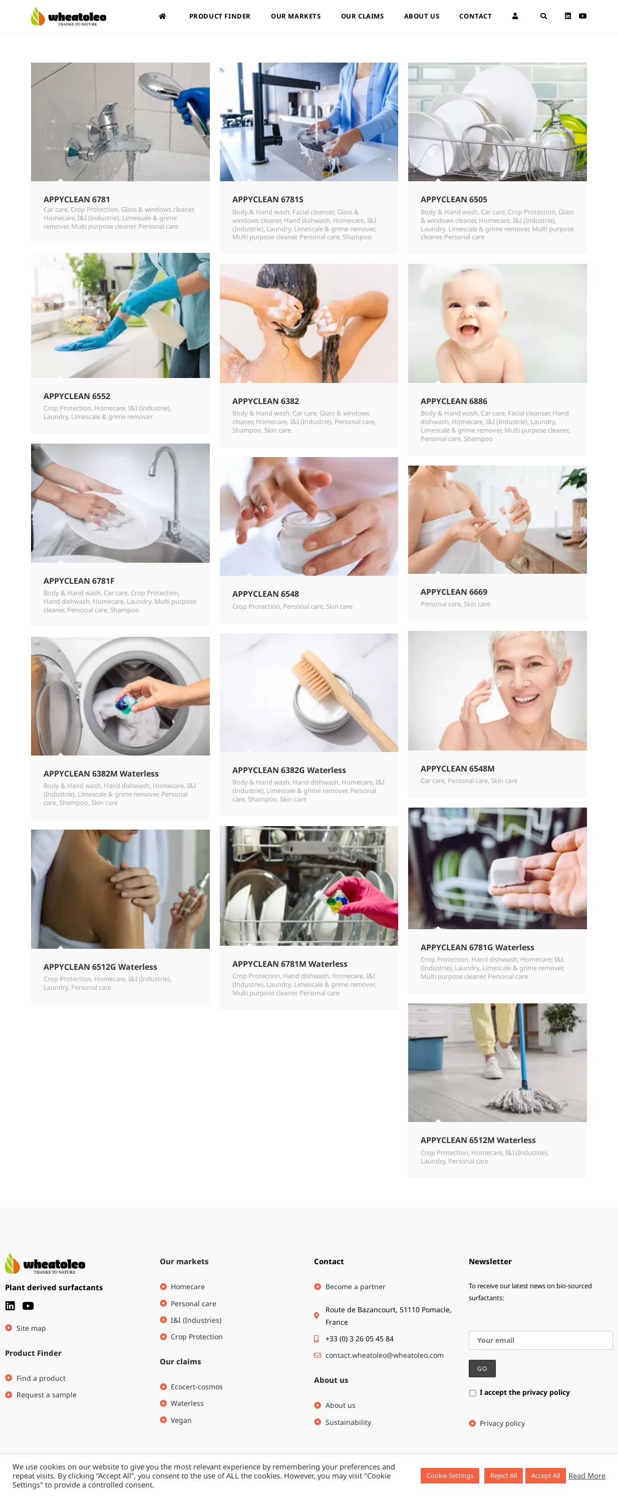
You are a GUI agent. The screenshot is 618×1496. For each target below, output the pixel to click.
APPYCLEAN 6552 (77, 396)
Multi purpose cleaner (103, 226)
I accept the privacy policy (519, 1392)
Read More (586, 1475)
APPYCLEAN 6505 (454, 199)
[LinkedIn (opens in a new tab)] (568, 16)
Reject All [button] (503, 1475)
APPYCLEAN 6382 (265, 401)
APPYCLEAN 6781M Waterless (290, 963)
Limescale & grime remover (334, 228)
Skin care (277, 430)
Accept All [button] (545, 1475)
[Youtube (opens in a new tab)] (583, 16)
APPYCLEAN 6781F (79, 580)
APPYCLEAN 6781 (77, 199)
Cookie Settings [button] (450, 1475)
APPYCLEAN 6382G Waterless (289, 770)
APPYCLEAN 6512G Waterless (100, 966)
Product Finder (33, 1353)
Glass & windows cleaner (157, 209)
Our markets (184, 1261)
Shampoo (357, 236)
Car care (56, 209)
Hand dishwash (307, 220)
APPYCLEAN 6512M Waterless (478, 1140)
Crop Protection (94, 209)
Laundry (278, 228)
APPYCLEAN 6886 (454, 401)
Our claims (180, 1361)
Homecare (59, 217)
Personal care (158, 226)
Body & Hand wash (260, 211)
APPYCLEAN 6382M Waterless (101, 773)
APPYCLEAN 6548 (265, 593)
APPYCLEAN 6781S (267, 199)
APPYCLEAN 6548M (458, 768)
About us (331, 1380)
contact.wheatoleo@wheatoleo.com (385, 1355)
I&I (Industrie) (98, 217)
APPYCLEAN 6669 (454, 591)
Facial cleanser (313, 211)
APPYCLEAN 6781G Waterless (477, 947)
